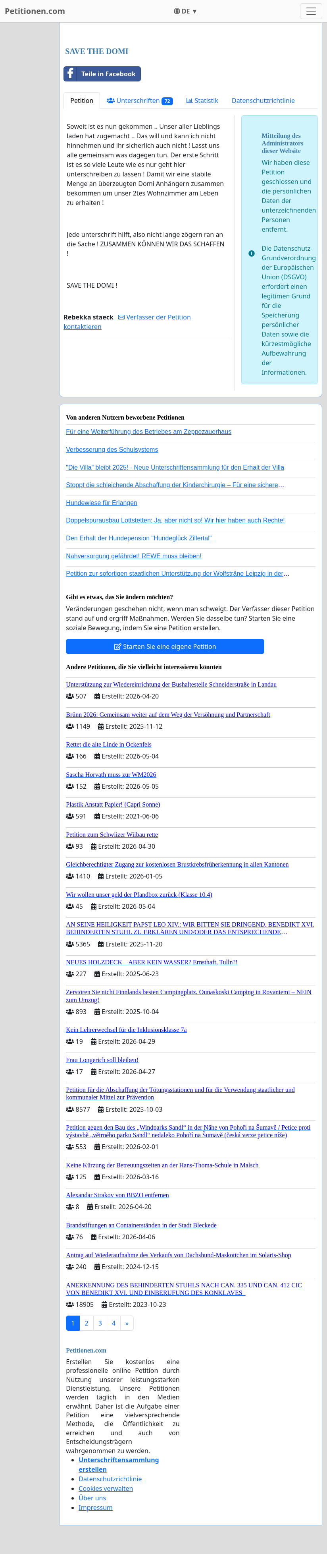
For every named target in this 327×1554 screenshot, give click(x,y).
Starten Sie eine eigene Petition (165, 646)
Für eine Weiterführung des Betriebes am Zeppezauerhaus (148, 431)
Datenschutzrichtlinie (263, 100)
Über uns (92, 1498)
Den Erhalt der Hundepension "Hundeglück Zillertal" (139, 538)
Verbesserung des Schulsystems (112, 449)
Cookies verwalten (106, 1488)
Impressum (96, 1507)
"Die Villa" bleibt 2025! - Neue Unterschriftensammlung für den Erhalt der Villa (175, 467)
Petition (81, 100)
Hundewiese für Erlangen (101, 502)
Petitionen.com (35, 11)
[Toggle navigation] (311, 11)
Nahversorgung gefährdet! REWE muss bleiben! (134, 556)
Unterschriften (140, 100)
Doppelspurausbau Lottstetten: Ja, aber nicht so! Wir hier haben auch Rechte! (175, 520)
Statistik (202, 100)
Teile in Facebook (99, 74)
